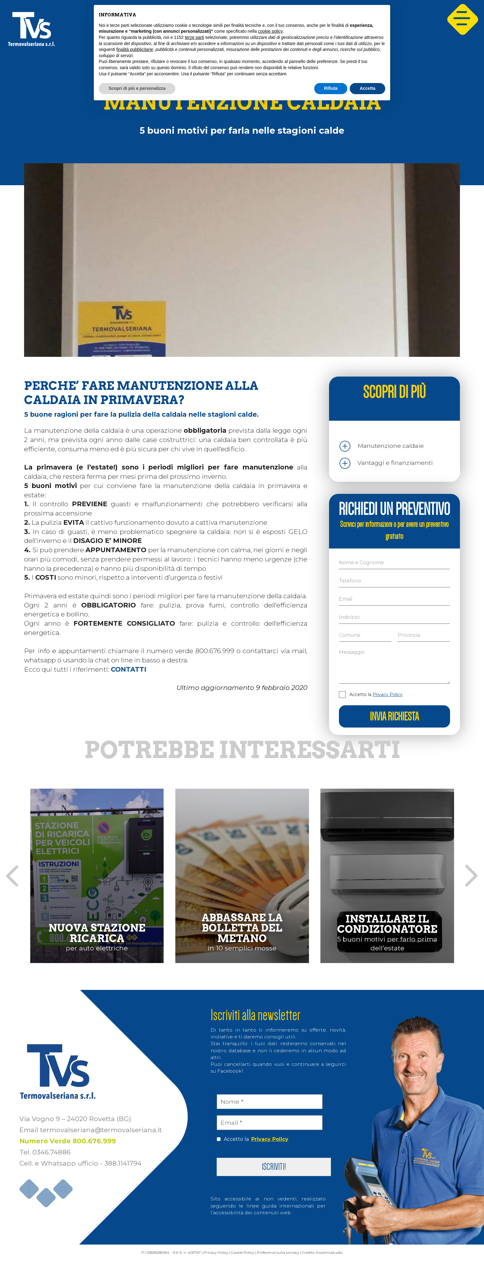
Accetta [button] (367, 88)
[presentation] (12, 876)
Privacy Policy (388, 694)
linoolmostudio (363, 1256)
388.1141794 (123, 1165)
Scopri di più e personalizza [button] (137, 88)
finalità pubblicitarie (134, 49)
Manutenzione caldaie (390, 445)
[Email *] (270, 1122)
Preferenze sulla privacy (291, 1256)
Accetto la (376, 694)
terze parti (194, 37)
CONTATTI (128, 669)
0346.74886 (51, 1153)
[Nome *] (270, 1101)
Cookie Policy (241, 1256)
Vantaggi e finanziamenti (395, 462)
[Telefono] (394, 580)
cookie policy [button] (270, 31)
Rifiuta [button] (331, 88)
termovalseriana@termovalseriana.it (101, 1131)
